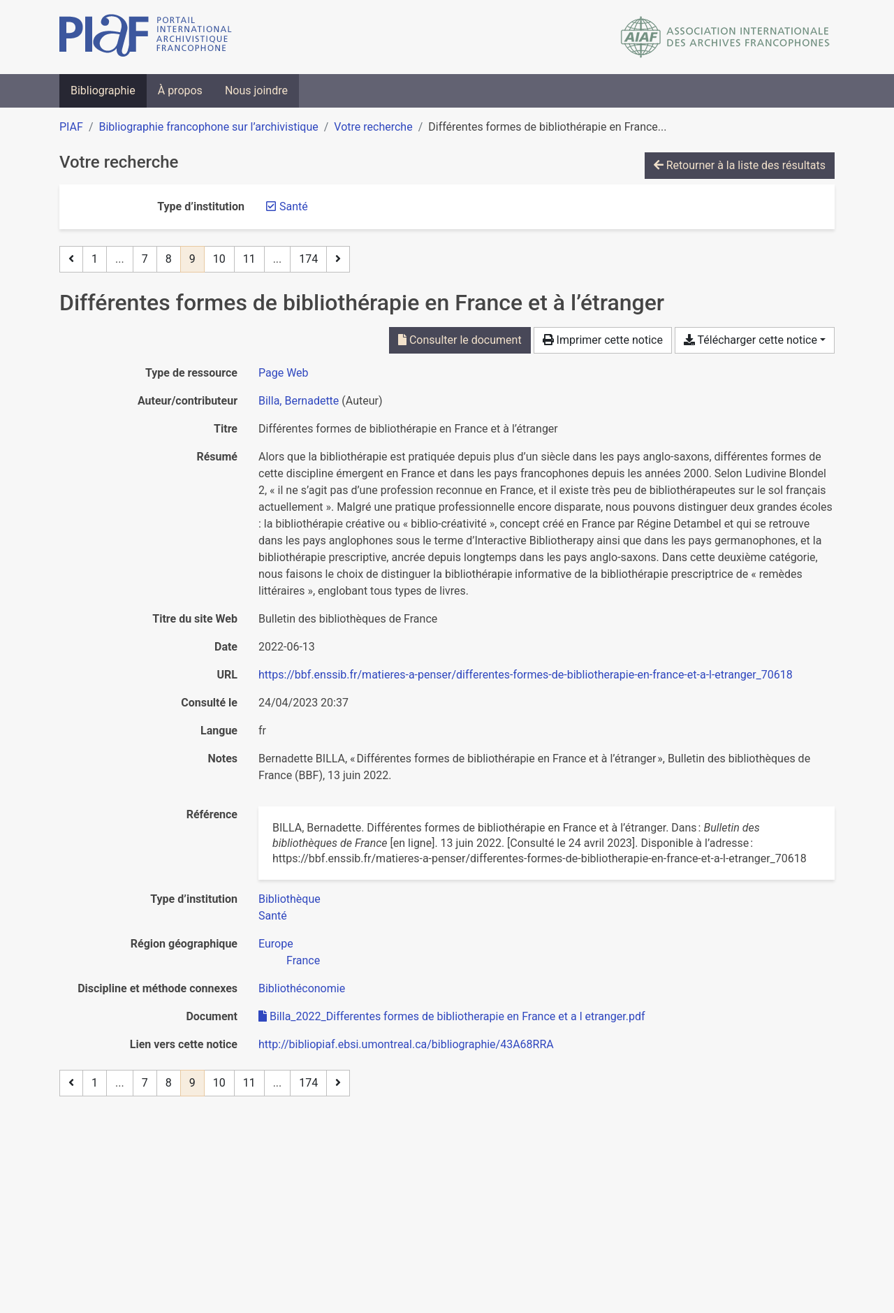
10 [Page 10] (219, 259)
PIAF (71, 126)
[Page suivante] (338, 259)
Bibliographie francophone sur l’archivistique (208, 126)
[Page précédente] (71, 259)
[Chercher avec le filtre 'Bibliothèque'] (289, 899)
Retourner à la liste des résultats (740, 165)
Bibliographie (103, 90)
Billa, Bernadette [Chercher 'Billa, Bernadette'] (298, 400)
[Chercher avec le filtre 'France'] (303, 960)
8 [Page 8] (169, 259)
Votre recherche (373, 126)
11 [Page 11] (249, 259)
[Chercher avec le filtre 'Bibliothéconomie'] (301, 988)
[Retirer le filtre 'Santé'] (293, 206)
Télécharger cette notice (750, 340)
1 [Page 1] (94, 259)
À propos (180, 90)
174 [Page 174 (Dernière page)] (308, 259)
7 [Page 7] (145, 259)
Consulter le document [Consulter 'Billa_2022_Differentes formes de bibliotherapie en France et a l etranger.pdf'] (460, 340)
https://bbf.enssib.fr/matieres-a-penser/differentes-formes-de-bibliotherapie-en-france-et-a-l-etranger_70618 (525, 674)
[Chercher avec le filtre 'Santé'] (272, 915)
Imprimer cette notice (603, 340)
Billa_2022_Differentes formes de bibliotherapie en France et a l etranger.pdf (451, 1016)
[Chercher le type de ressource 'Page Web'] (283, 372)
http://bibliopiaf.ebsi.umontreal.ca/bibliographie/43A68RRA (406, 1044)
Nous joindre (256, 90)
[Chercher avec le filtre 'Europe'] (275, 943)
